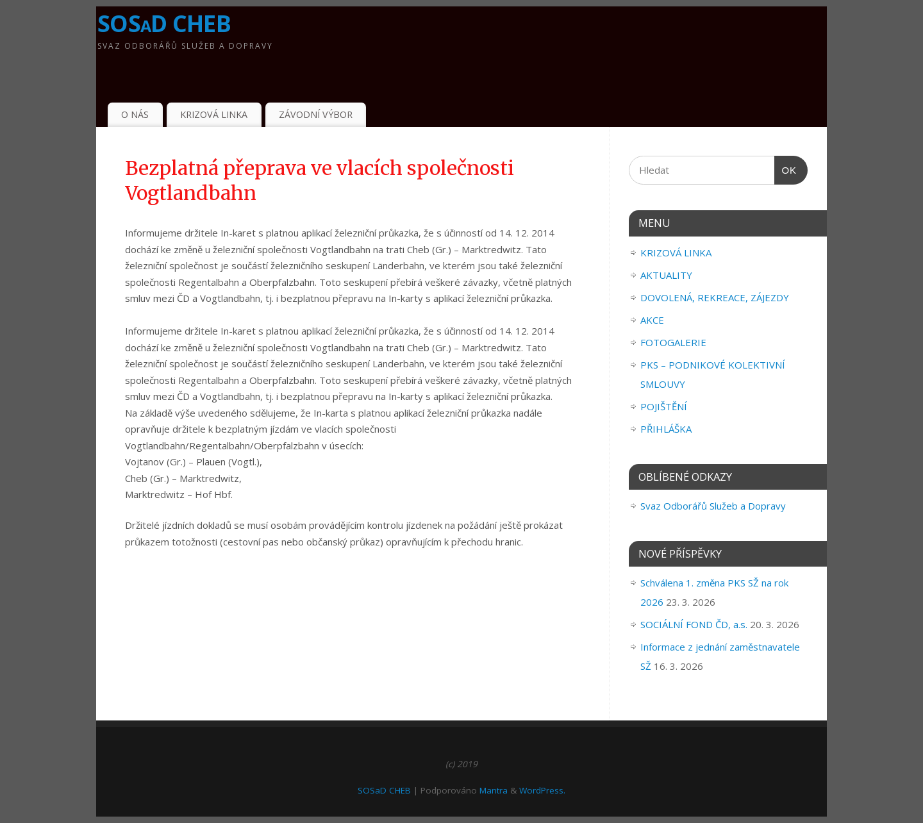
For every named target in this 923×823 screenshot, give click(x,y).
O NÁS (135, 114)
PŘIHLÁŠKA (666, 428)
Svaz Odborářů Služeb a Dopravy (713, 505)
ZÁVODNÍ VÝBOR (316, 114)
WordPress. (542, 790)
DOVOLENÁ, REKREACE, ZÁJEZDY (714, 297)
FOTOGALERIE (673, 342)
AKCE (652, 319)
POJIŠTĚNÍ (663, 406)
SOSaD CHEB (164, 23)
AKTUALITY (666, 275)
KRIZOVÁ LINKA (213, 114)
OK (785, 170)
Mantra (493, 790)
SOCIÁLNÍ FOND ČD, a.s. (693, 624)
